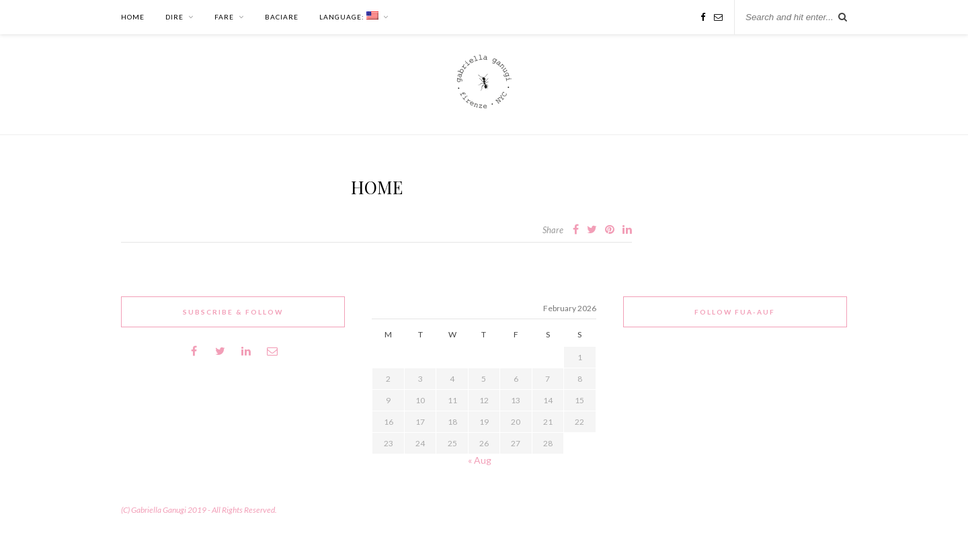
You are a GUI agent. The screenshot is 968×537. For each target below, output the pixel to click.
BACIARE (281, 17)
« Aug (479, 460)
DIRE (174, 17)
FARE (224, 17)
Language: (348, 16)
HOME (133, 17)
